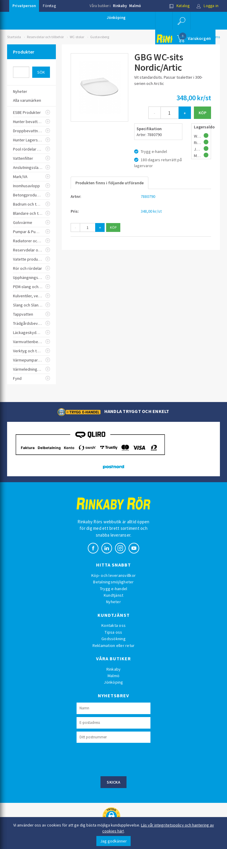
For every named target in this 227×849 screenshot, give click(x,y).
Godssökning (113, 638)
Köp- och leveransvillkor (113, 575)
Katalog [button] (179, 5)
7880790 (148, 196)
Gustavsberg (99, 37)
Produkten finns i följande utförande (109, 182)
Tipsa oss (113, 632)
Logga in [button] (207, 5)
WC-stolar (77, 37)
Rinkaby (120, 5)
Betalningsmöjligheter (113, 582)
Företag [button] (49, 5)
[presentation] (121, 758)
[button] (181, 21)
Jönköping (116, 17)
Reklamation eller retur (114, 645)
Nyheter (113, 601)
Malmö (135, 5)
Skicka (113, 782)
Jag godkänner (113, 841)
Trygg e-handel (113, 588)
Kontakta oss (113, 625)
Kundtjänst (114, 595)
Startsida (14, 37)
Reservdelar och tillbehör (45, 37)
